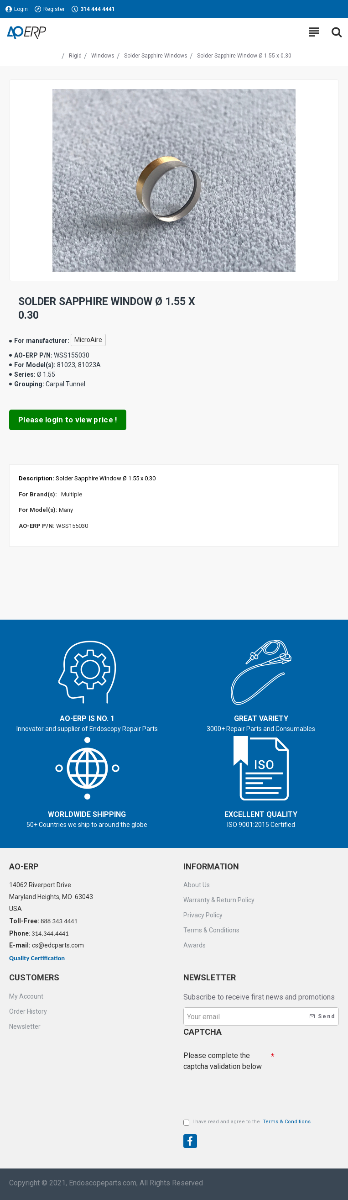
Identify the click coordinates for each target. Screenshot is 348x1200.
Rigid (75, 56)
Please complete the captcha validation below (222, 1061)
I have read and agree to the (247, 1122)
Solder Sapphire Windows (155, 56)
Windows (102, 56)
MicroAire (88, 339)
